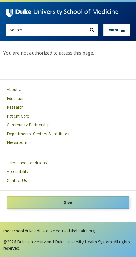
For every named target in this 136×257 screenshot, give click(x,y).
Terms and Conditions (27, 162)
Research (15, 107)
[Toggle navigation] (116, 30)
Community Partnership (28, 124)
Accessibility (17, 171)
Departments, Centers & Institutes (38, 133)
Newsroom (17, 142)
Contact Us (17, 180)
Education (16, 98)
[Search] (92, 30)
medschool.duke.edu (22, 230)
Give (68, 202)
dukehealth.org (81, 230)
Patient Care (18, 116)
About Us (15, 89)
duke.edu (54, 230)
